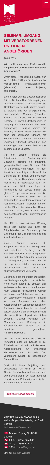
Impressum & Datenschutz (17, 427)
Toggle (46, 4)
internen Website (21, 453)
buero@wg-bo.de (26, 447)
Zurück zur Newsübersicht (20, 393)
